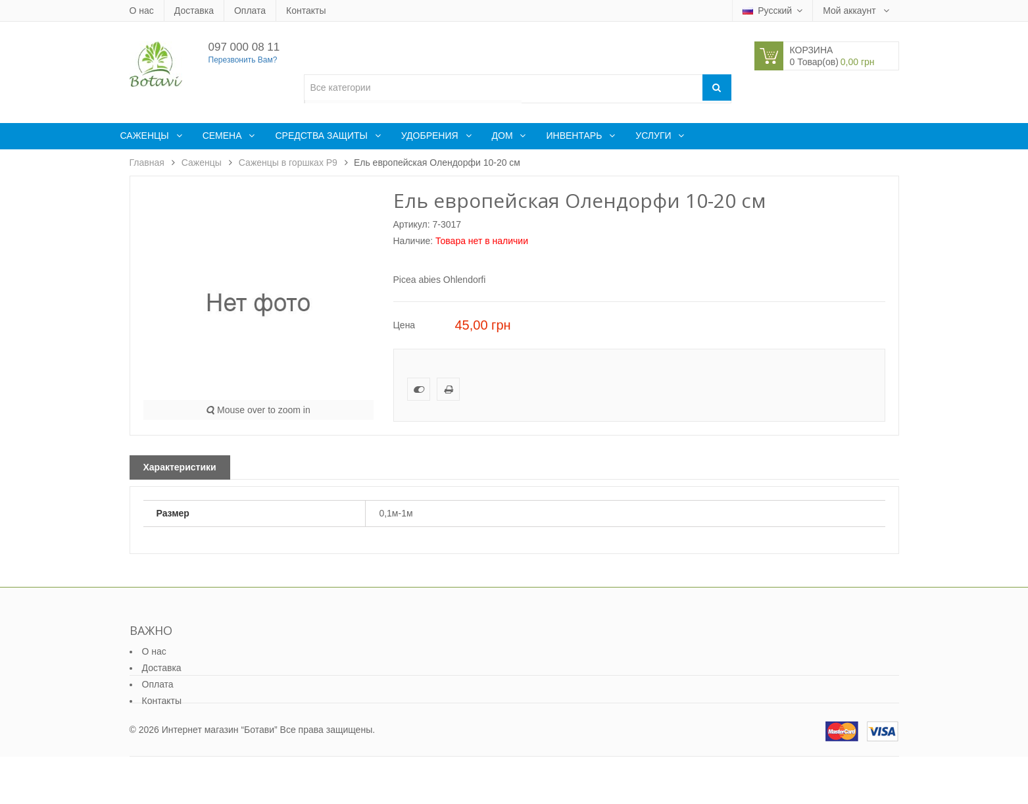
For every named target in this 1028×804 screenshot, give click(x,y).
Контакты (306, 10)
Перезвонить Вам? (243, 59)
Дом (504, 135)
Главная (147, 162)
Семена (224, 135)
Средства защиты (322, 135)
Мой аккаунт (850, 10)
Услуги (654, 135)
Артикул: (411, 224)
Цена (404, 325)
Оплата (250, 10)
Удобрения (431, 135)
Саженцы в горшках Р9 (288, 162)
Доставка (194, 10)
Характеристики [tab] (179, 467)
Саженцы (146, 135)
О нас (142, 10)
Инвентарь (575, 135)
